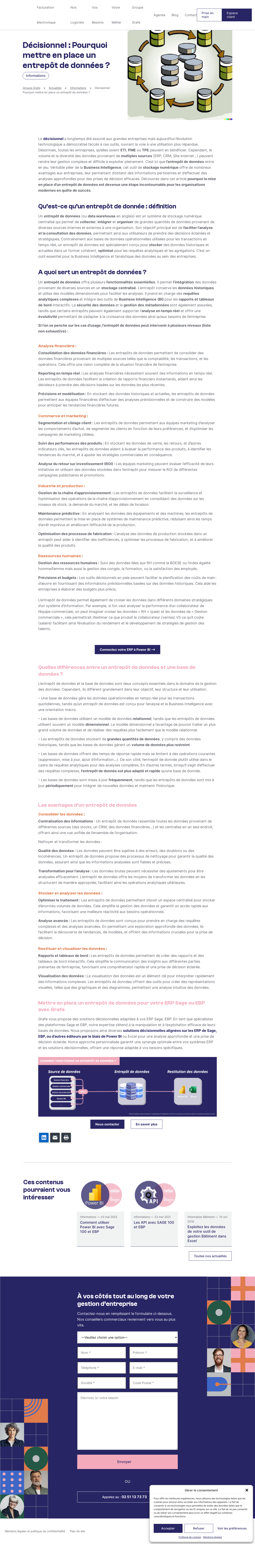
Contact (191, 15)
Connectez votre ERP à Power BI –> (127, 650)
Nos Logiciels (77, 14)
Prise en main (208, 15)
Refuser (198, 1528)
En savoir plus (146, 1124)
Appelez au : (127, 1497)
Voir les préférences (232, 1528)
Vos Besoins (98, 14)
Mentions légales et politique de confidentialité (35, 1531)
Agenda (159, 15)
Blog (175, 15)
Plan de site (77, 1531)
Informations (78, 88)
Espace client (232, 15)
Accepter (168, 1528)
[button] (247, 1490)
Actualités (55, 88)
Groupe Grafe (16, 15)
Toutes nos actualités (210, 1256)
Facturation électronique (46, 14)
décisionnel (53, 139)
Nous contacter (107, 1124)
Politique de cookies (190, 1537)
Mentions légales (212, 1537)
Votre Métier (116, 14)
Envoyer (127, 1462)
